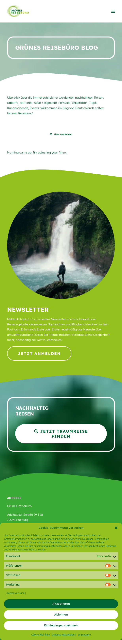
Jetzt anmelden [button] (39, 353)
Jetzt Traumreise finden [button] (62, 434)
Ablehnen (61, 614)
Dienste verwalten (16, 592)
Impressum (84, 634)
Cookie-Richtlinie (40, 634)
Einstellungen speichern (61, 625)
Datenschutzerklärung (64, 634)
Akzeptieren (61, 603)
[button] (116, 528)
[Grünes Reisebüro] (18, 11)
